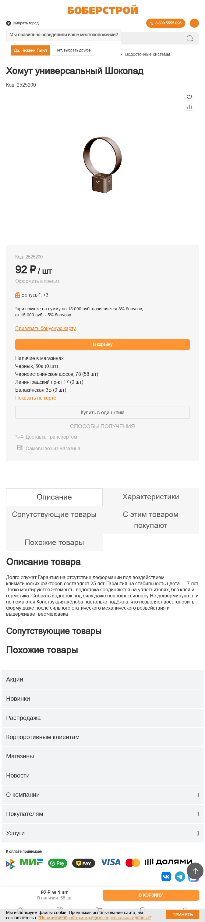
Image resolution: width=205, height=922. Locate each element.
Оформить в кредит (37, 281)
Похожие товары (54, 542)
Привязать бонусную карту (45, 328)
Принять (182, 914)
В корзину (102, 344)
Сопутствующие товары (54, 514)
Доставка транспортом (51, 437)
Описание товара (43, 562)
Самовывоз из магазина (53, 448)
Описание (54, 497)
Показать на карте (35, 397)
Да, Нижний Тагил (30, 50)
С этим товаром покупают (150, 519)
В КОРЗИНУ (151, 895)
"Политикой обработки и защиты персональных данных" (94, 917)
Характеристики (150, 496)
